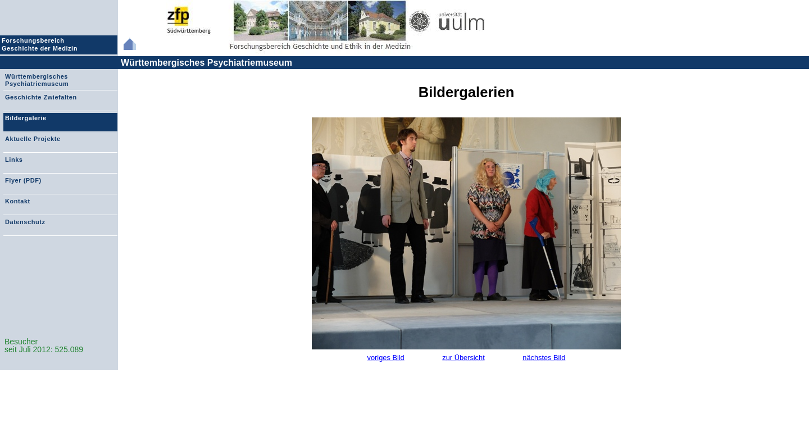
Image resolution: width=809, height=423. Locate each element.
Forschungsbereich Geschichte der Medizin (41, 44)
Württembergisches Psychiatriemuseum (206, 62)
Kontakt (17, 201)
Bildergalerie (26, 118)
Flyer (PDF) (23, 180)
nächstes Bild (543, 357)
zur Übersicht (463, 357)
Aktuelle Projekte (33, 138)
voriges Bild (385, 357)
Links (13, 159)
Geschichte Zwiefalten (41, 97)
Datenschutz (25, 222)
